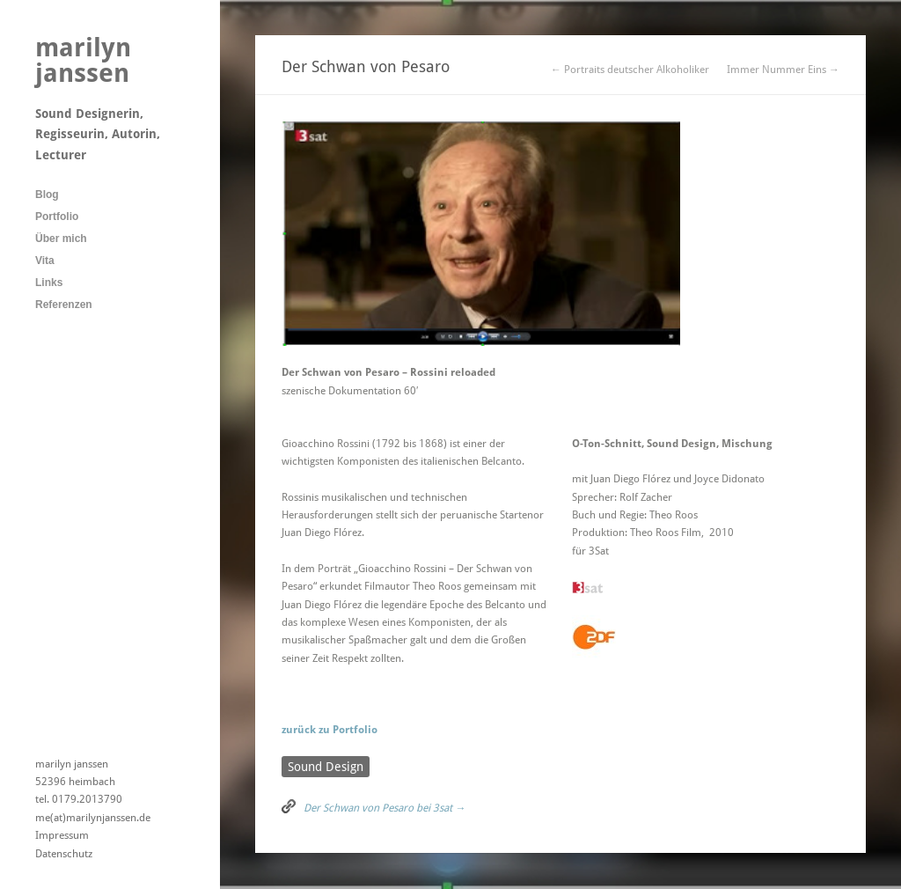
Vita (45, 260)
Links (48, 282)
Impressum (62, 835)
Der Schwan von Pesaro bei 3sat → (384, 808)
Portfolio (56, 216)
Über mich (61, 238)
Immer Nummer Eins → (783, 69)
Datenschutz (63, 854)
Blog (47, 194)
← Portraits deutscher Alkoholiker (630, 69)
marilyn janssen (83, 60)
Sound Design (325, 767)
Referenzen (63, 304)
